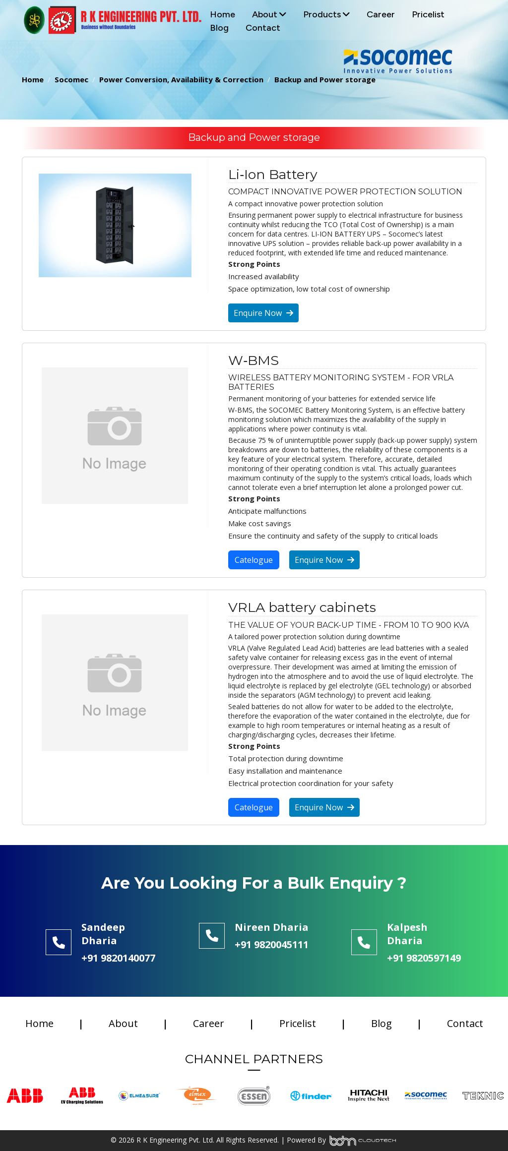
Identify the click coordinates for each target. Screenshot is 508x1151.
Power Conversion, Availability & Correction (181, 79)
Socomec (71, 79)
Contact (263, 27)
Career (381, 14)
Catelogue (254, 559)
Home (222, 14)
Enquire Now (263, 312)
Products (326, 14)
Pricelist (428, 14)
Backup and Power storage (325, 79)
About (269, 14)
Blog (219, 27)
